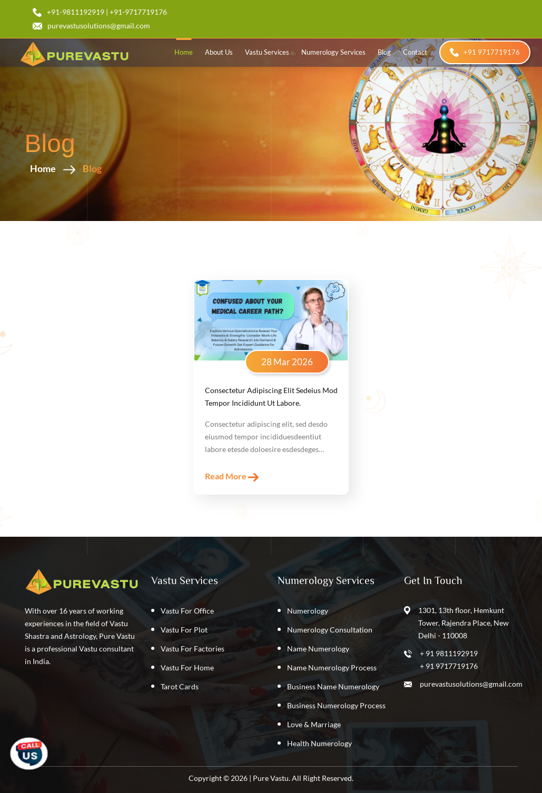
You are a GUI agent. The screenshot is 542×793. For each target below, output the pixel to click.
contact (415, 52)
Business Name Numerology (333, 686)
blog (384, 52)
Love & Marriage (314, 724)
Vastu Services (267, 52)
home (183, 52)
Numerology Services (333, 52)
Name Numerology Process (332, 667)
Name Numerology (318, 648)
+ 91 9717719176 (449, 665)
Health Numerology (319, 743)
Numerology (307, 610)
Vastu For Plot (184, 629)
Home (66, 168)
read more (232, 477)
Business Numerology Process (336, 705)
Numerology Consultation (329, 629)
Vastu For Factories (192, 648)
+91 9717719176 (484, 52)
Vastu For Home (187, 667)
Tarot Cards (180, 686)
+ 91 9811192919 (449, 653)
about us (219, 52)
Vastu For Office (187, 610)
